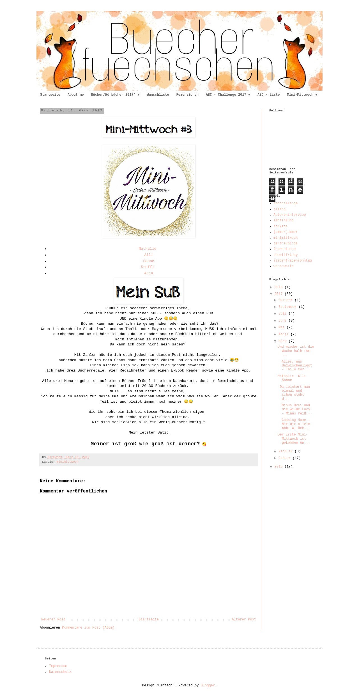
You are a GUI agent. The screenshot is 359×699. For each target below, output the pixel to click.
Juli (284, 314)
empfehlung (283, 221)
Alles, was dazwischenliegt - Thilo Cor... (295, 366)
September (289, 307)
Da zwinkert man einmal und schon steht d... (294, 393)
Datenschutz (60, 672)
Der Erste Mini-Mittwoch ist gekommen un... (294, 439)
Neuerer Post (53, 620)
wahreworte (283, 266)
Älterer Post (244, 620)
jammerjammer (285, 232)
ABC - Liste (268, 95)
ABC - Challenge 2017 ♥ (228, 95)
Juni (284, 321)
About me (76, 95)
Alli (148, 255)
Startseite (50, 95)
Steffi (147, 267)
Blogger (208, 685)
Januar (286, 458)
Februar (287, 451)
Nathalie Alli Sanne (292, 378)
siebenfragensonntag (292, 261)
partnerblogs (285, 244)
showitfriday (285, 255)
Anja (148, 273)
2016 (280, 467)
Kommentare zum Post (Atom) (88, 628)
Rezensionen (187, 95)
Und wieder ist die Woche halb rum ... (296, 351)
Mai (283, 327)
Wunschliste (158, 95)
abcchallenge (285, 203)
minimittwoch (68, 462)
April (285, 334)
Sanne (148, 261)
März (284, 341)
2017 (280, 294)
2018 (280, 287)
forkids (280, 226)
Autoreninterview (289, 215)
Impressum (58, 666)
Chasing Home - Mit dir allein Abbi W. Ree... (295, 424)
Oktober (287, 300)
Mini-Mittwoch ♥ (302, 95)
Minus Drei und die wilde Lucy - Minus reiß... (295, 410)
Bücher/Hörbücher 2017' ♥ (115, 95)
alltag (279, 209)
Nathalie (147, 249)
